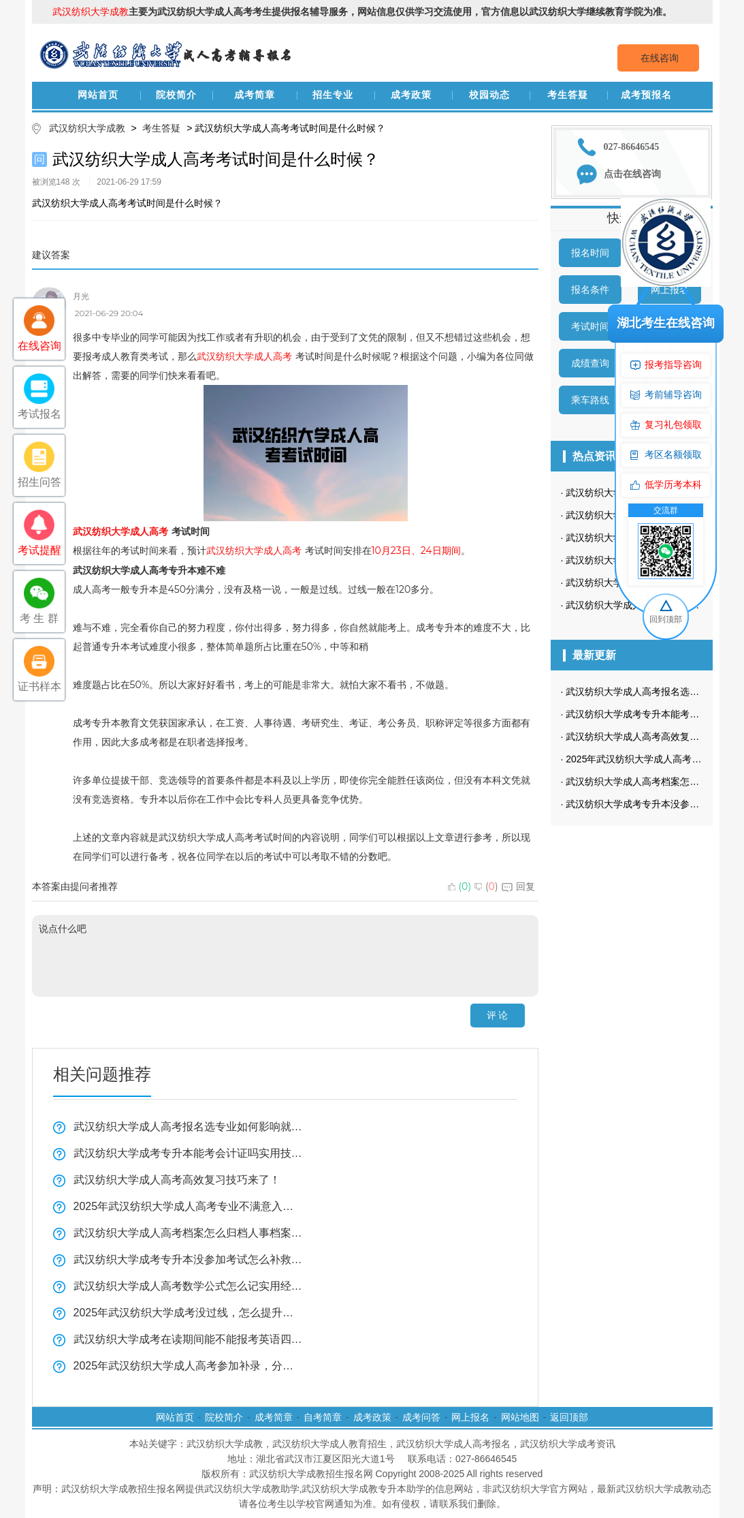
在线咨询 (660, 57)
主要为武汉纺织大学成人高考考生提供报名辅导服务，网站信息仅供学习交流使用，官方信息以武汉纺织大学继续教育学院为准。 (362, 11)
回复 (518, 886)
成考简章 (254, 95)
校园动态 (489, 95)
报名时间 (590, 252)
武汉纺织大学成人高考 (244, 356)
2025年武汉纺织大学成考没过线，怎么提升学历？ (189, 1312)
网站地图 (520, 1417)
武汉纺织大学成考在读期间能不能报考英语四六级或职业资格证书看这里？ (189, 1339)
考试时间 (590, 326)
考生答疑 (567, 95)
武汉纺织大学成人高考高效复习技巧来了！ (177, 1180)
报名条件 (590, 289)
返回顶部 (569, 1417)
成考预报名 (646, 95)
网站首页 (98, 95)
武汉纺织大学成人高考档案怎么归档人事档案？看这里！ (189, 1233)
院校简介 (176, 95)
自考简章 (323, 1417)
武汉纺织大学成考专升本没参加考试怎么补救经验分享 (189, 1259)
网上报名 (470, 1417)
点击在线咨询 (632, 174)
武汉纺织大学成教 (87, 128)
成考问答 (421, 1417)
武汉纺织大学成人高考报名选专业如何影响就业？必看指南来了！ (189, 1126)
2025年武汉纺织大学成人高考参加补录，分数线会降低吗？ (189, 1366)
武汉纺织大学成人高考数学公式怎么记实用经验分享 (189, 1286)
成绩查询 (590, 363)
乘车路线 (590, 399)
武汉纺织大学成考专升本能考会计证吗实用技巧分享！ (189, 1153)
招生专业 (332, 95)
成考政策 (411, 95)
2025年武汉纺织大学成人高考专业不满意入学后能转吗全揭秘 (189, 1206)
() (460, 886)
